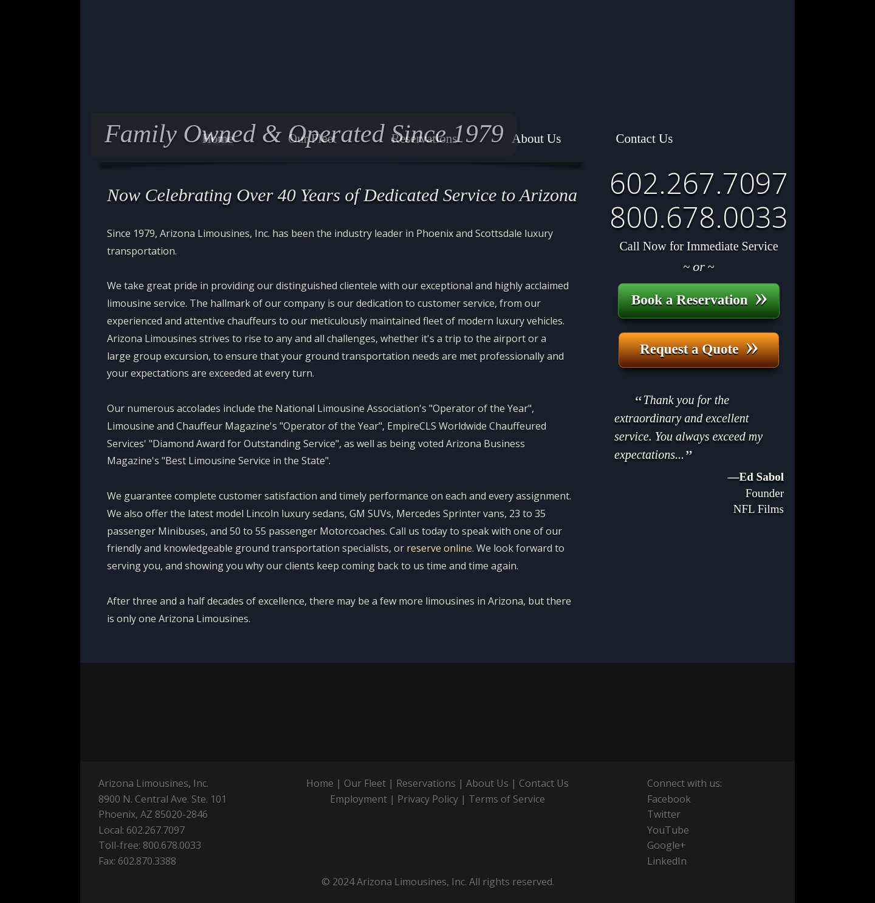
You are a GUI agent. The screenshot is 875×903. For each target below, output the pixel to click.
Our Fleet (365, 783)
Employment (358, 799)
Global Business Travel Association (412, 712)
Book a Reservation (699, 297)
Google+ (666, 845)
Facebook (669, 799)
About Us (487, 783)
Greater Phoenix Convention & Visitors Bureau (709, 712)
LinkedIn (667, 861)
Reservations (426, 783)
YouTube (668, 830)
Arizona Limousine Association (296, 712)
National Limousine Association (168, 712)
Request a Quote (699, 346)
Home (320, 783)
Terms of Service (506, 799)
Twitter (664, 814)
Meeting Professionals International (556, 712)
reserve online (439, 548)
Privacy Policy (427, 799)
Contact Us (544, 783)
